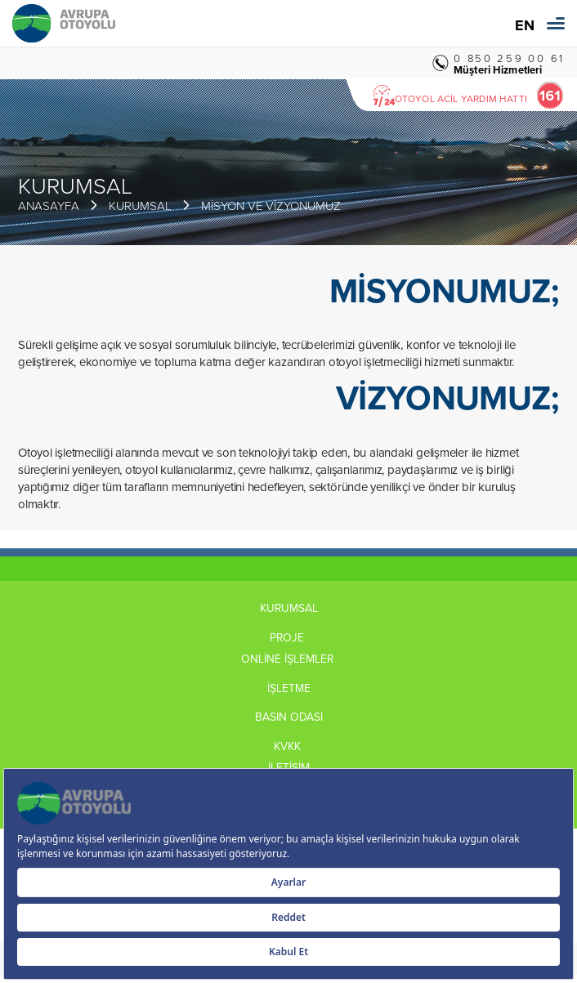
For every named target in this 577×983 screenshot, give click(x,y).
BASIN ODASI (289, 716)
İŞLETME (289, 688)
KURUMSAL (140, 205)
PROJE (288, 637)
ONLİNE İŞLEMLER (289, 658)
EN (525, 25)
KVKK (289, 746)
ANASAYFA (48, 205)
